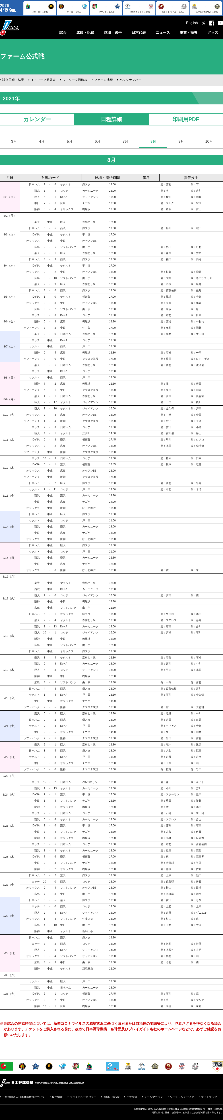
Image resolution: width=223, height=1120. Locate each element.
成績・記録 (85, 32)
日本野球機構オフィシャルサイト (20, 28)
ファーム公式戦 (22, 56)
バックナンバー (130, 80)
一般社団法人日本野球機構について (23, 1097)
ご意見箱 (131, 1097)
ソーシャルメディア (182, 1097)
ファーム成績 (103, 80)
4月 (42, 141)
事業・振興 (189, 32)
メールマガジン (153, 1097)
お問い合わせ (111, 1097)
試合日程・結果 (13, 80)
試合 (62, 32)
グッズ (212, 32)
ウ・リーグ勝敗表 (74, 80)
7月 (125, 141)
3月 (14, 141)
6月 (97, 141)
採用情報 (57, 1097)
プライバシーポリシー (83, 1097)
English (192, 23)
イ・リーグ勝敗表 (43, 80)
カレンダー (37, 119)
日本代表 (139, 32)
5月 (69, 141)
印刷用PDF (185, 119)
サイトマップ (209, 1097)
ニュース (163, 32)
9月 (181, 141)
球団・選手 (113, 32)
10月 (209, 141)
